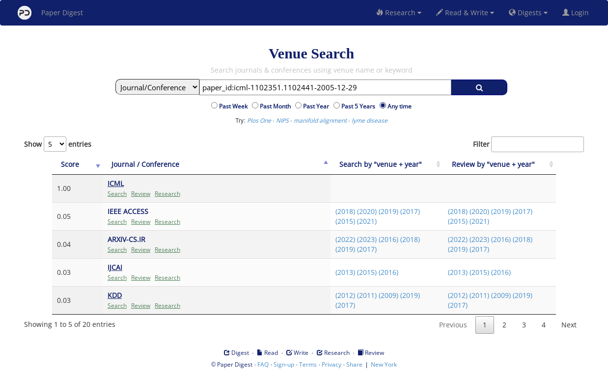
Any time (399, 106)
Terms (308, 364)
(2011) (367, 295)
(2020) (367, 211)
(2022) (345, 239)
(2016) (388, 239)
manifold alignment (320, 120)
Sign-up (284, 364)
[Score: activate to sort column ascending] (77, 165)
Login (577, 12)
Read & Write (465, 12)
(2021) (367, 221)
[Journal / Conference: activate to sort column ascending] (217, 165)
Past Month (277, 106)
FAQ (263, 364)
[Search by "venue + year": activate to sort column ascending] (387, 165)
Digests (528, 12)
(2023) (367, 239)
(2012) (345, 295)
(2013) (345, 272)
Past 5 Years (359, 106)
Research (398, 12)
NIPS (282, 120)
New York (384, 364)
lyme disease (369, 120)
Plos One (259, 120)
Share (354, 364)
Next (569, 324)
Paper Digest (50, 13)
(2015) (345, 221)
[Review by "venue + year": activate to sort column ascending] (499, 165)
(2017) (410, 211)
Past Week (234, 106)
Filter (528, 144)
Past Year (317, 106)
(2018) (345, 211)
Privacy (331, 364)
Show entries (57, 144)
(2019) (388, 211)
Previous (453, 324)
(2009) (388, 295)
